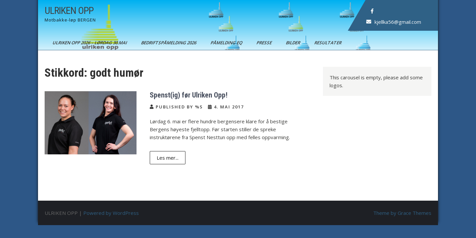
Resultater (328, 43)
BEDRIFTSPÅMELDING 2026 (169, 43)
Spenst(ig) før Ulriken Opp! (188, 95)
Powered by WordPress (111, 213)
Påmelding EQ (227, 43)
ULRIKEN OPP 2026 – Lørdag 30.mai (90, 43)
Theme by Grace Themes (402, 213)
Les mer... (167, 157)
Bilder (293, 43)
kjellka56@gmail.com (398, 22)
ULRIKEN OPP (69, 10)
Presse (264, 43)
